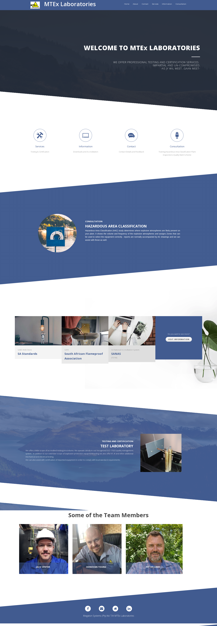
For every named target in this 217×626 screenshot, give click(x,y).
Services (155, 4)
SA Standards (27, 354)
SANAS (116, 354)
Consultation (180, 4)
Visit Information (178, 339)
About (135, 4)
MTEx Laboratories (70, 4)
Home (126, 4)
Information (167, 4)
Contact (145, 4)
